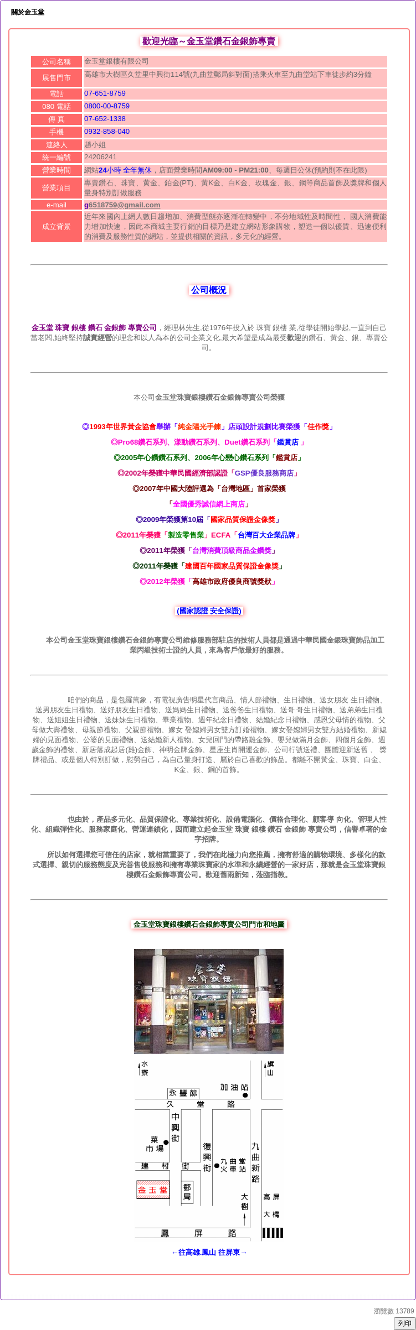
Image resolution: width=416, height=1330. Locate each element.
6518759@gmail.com (124, 205)
